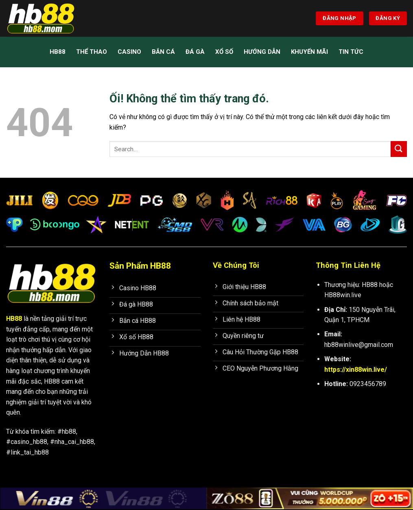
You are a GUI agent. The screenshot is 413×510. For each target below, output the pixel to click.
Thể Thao (91, 51)
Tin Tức (351, 51)
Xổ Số (224, 51)
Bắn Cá (163, 51)
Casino (129, 51)
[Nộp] (399, 149)
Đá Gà (195, 51)
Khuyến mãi (309, 51)
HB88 (58, 51)
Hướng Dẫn (262, 51)
